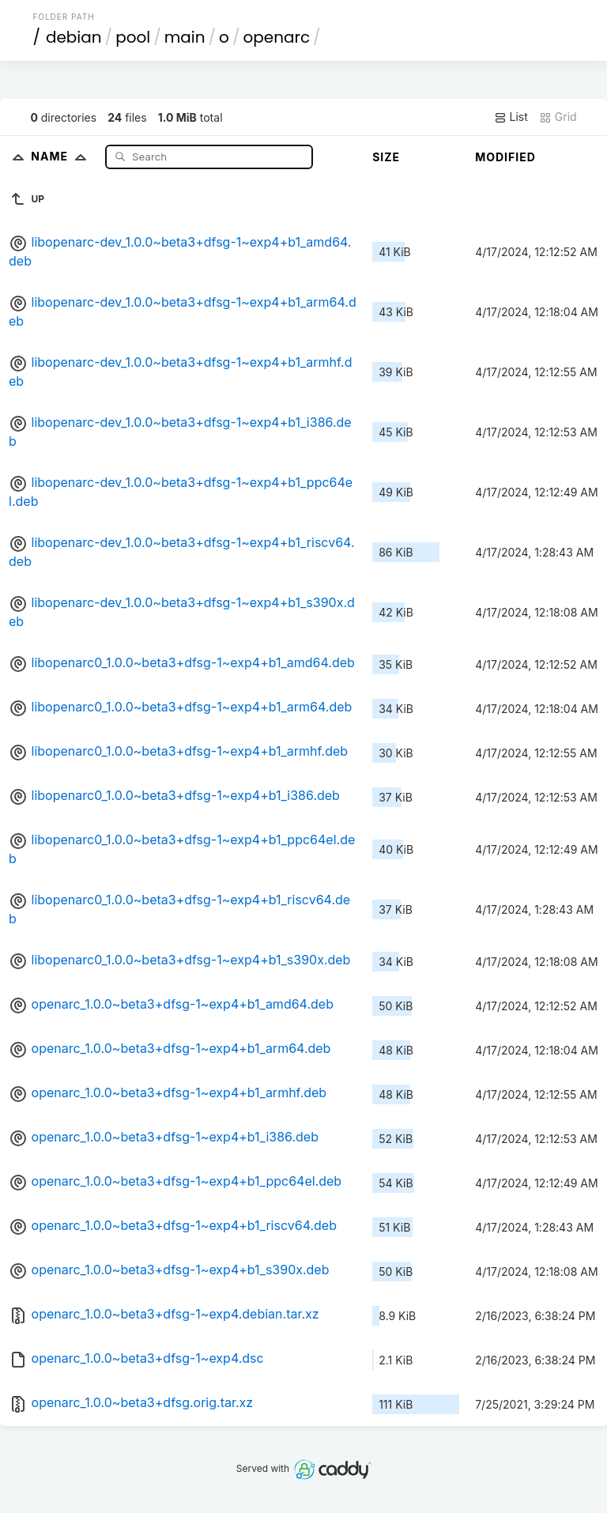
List (511, 117)
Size (386, 157)
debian (74, 37)
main (184, 37)
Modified (505, 157)
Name (62, 156)
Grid (558, 117)
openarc (276, 37)
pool (132, 37)
